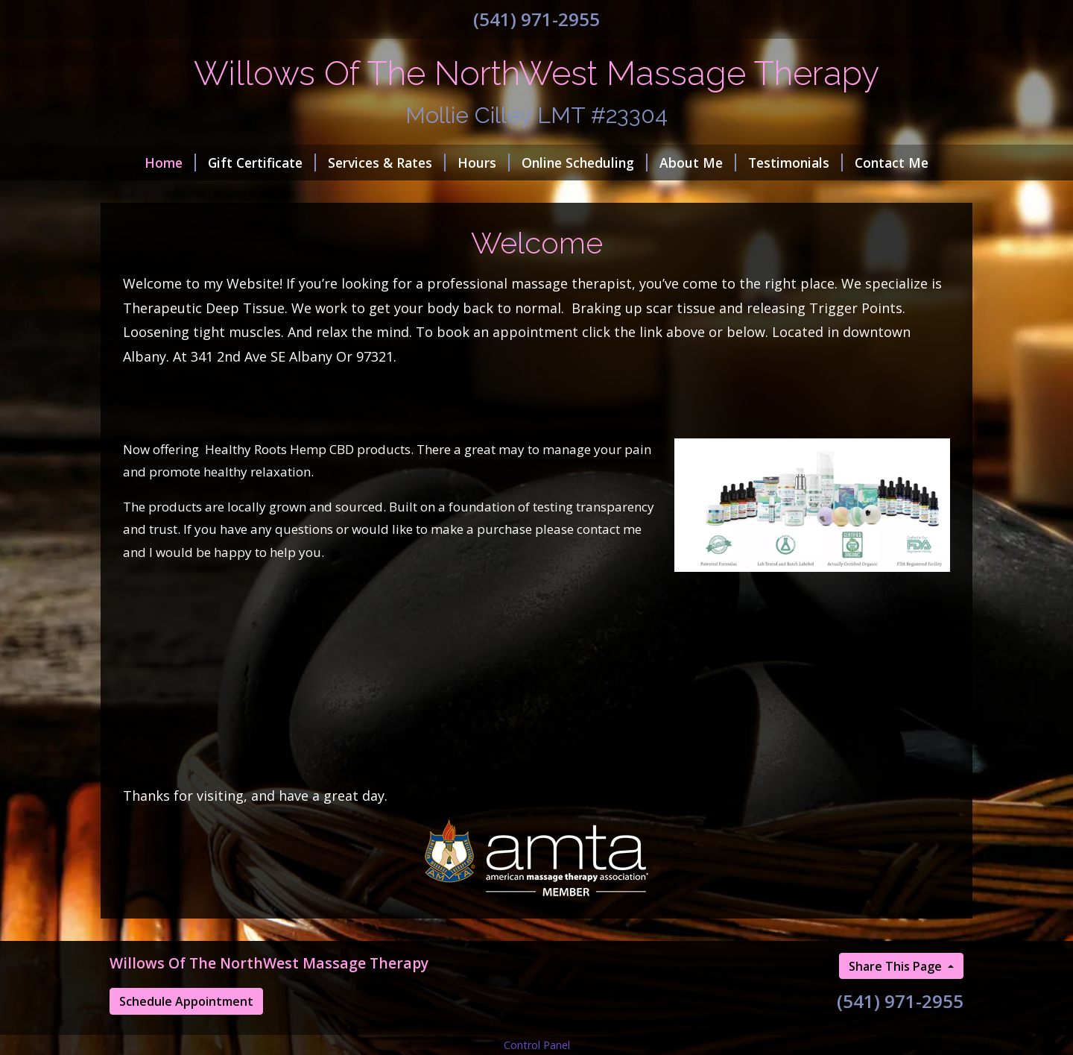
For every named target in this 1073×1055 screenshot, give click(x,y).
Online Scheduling (585, 162)
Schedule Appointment (186, 1001)
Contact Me (891, 162)
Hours (484, 162)
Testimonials (795, 162)
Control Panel (537, 1045)
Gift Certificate (262, 162)
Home (170, 162)
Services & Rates (387, 162)
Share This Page (897, 966)
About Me (697, 162)
